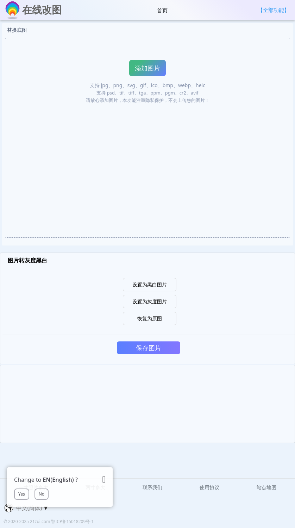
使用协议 (209, 487)
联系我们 (152, 487)
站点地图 (266, 487)
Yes (21, 494)
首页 (162, 10)
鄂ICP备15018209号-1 (72, 521)
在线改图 (42, 9)
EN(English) (58, 480)
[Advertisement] (147, 404)
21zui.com (40, 521)
